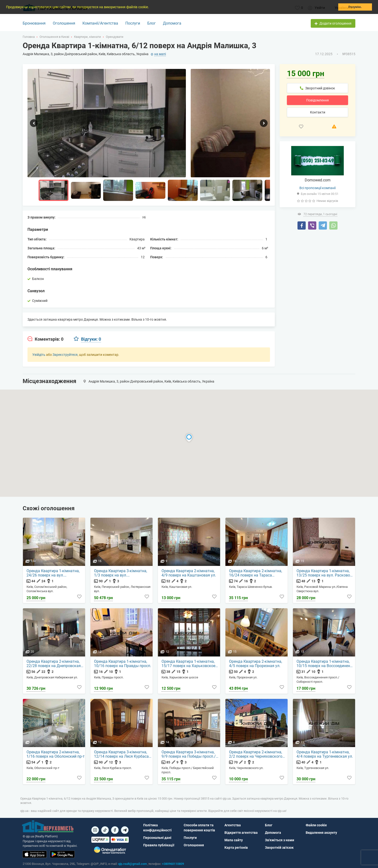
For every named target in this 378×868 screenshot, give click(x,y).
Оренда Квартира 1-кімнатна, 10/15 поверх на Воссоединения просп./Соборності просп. (325, 663)
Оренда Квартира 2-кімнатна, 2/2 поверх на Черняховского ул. (255, 754)
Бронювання (34, 23)
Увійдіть (38, 355)
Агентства (232, 825)
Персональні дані (157, 838)
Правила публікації (158, 845)
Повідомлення (317, 100)
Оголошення (64, 23)
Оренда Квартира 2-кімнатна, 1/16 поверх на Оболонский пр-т (56, 754)
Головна (29, 37)
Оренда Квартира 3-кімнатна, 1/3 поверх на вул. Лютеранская (120, 573)
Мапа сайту (233, 840)
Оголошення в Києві (54, 37)
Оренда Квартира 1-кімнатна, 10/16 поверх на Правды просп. (122, 663)
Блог (151, 23)
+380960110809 (173, 864)
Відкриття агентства (241, 833)
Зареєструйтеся (65, 355)
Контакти (317, 112)
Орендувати (114, 37)
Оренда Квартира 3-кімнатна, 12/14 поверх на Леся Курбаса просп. (121, 754)
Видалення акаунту (321, 833)
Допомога (172, 23)
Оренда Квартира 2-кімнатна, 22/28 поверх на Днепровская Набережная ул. (54, 663)
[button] (150, 7)
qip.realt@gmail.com (132, 864)
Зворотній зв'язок (279, 847)
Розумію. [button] (355, 7)
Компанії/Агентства (100, 23)
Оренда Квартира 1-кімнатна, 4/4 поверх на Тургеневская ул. (325, 754)
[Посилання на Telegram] (124, 830)
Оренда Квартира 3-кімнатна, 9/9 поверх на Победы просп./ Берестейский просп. (189, 754)
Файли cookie (316, 825)
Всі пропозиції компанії (317, 188)
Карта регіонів (236, 847)
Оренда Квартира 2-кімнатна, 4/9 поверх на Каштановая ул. (189, 573)
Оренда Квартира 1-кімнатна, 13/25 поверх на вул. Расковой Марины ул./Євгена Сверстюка (325, 573)
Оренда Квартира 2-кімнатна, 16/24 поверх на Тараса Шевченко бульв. (255, 573)
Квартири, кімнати (87, 37)
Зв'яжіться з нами (279, 840)
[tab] (45, 339)
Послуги (132, 23)
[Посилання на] (95, 830)
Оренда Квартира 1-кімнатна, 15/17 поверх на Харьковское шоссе (188, 663)
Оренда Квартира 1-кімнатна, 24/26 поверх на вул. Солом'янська (53, 573)
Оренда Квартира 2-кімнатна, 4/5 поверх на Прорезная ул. (255, 663)
